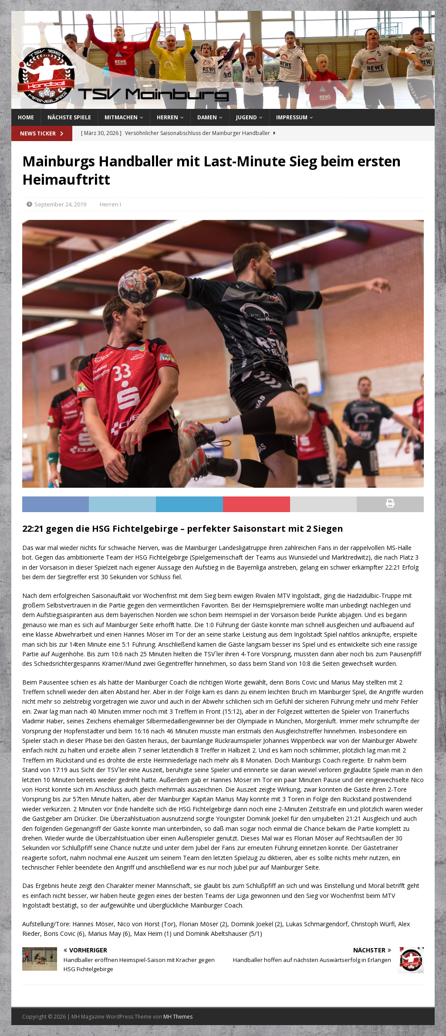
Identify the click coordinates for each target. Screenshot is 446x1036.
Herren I (110, 204)
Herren (167, 117)
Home (26, 117)
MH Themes (178, 1016)
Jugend (246, 117)
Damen (207, 117)
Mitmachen (121, 117)
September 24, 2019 (60, 204)
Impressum (291, 117)
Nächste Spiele (69, 117)
